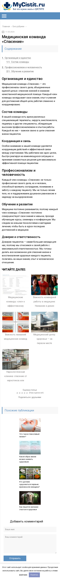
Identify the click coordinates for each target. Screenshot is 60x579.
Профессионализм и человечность (22, 67)
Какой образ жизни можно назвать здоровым (27, 459)
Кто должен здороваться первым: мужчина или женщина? (29, 484)
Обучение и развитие (20, 71)
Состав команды (17, 62)
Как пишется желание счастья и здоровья (28, 508)
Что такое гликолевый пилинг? (29, 435)
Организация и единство (16, 58)
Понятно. (34, 575)
